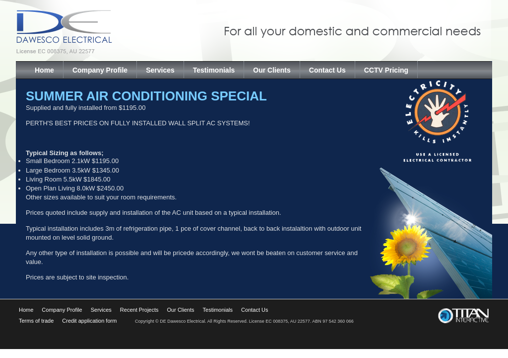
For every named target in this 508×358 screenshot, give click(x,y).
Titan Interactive (465, 315)
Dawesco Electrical (103, 30)
